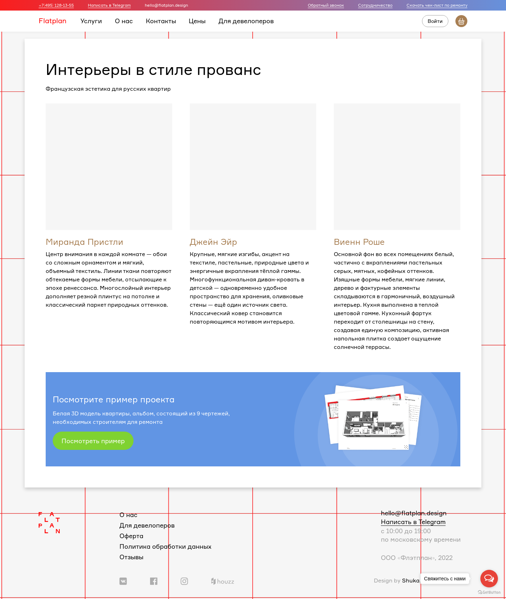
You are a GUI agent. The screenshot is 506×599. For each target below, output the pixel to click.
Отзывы (131, 557)
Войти (435, 21)
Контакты (161, 21)
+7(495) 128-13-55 (56, 5)
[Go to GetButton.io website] (489, 592)
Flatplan (52, 20)
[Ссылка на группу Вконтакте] (123, 580)
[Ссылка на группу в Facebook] (153, 580)
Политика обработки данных (165, 546)
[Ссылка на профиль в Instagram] (184, 580)
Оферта (131, 536)
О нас (124, 21)
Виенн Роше (359, 241)
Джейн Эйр (213, 241)
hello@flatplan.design (414, 513)
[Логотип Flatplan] (49, 522)
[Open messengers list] (489, 578)
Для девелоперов (246, 21)
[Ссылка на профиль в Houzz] (222, 580)
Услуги (91, 21)
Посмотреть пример (93, 441)
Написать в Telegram (109, 5)
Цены (197, 21)
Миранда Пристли (84, 241)
